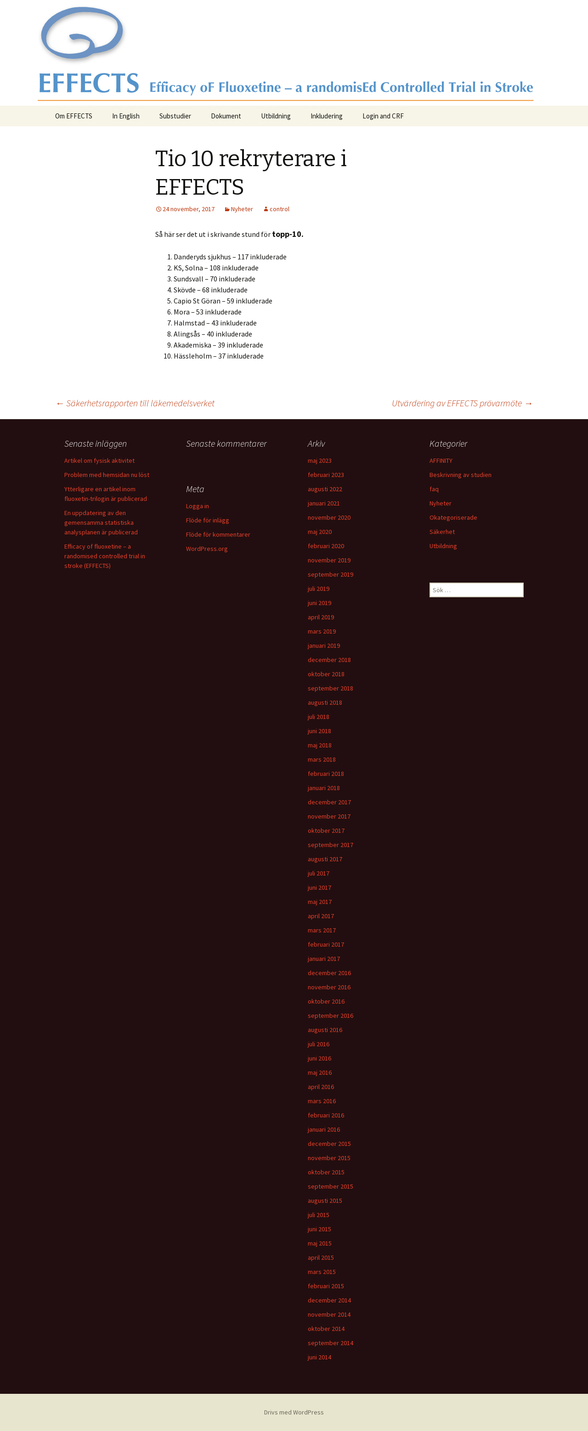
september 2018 (330, 688)
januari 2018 (324, 788)
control (279, 209)
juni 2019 (319, 603)
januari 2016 (324, 1129)
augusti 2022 (325, 489)
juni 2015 (319, 1229)
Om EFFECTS (73, 116)
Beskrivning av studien (461, 475)
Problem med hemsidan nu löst (106, 475)
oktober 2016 (326, 1001)
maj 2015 (320, 1243)
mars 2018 (322, 759)
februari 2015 (326, 1286)
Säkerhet (442, 532)
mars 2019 (322, 631)
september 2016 (330, 1015)
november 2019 (329, 560)
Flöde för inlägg (207, 520)
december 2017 (329, 802)
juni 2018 (319, 731)
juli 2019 (318, 588)
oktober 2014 (326, 1328)
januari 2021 (324, 503)
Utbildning (276, 116)
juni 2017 (319, 887)
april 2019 (321, 617)
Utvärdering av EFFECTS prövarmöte (462, 403)
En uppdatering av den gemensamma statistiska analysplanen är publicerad (101, 522)
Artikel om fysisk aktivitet (99, 460)
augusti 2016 (325, 1030)
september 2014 (330, 1343)
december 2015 (329, 1143)
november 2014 (329, 1314)
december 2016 (329, 973)
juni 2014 (319, 1357)
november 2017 (329, 816)
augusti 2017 (325, 859)
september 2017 (330, 845)
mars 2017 (322, 930)
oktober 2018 (326, 674)
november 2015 (329, 1158)
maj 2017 (320, 902)
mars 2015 (322, 1272)
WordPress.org (207, 548)
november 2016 (329, 987)
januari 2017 (324, 958)
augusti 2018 (325, 702)
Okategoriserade (453, 517)
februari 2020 (326, 546)
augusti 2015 (325, 1200)
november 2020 (329, 517)
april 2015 (321, 1257)
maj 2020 (320, 532)
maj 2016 (320, 1072)
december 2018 (329, 660)
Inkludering (327, 116)
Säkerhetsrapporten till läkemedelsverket (135, 403)
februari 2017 (326, 944)
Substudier (175, 116)
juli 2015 (318, 1215)
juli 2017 (318, 873)
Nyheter (242, 209)
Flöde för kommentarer (218, 534)
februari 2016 (326, 1115)
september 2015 (330, 1186)
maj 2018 (320, 745)
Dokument (226, 116)
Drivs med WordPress (294, 1412)
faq (434, 489)
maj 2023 (320, 460)
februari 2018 (326, 773)
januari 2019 (324, 645)
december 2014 (329, 1300)
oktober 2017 (326, 830)
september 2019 (330, 574)
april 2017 (321, 916)
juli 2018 (318, 717)
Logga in (197, 506)
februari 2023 (326, 475)
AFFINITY (441, 460)
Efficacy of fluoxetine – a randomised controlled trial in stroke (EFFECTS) (104, 556)
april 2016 (321, 1087)
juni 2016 (319, 1058)
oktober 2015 (326, 1172)
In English (126, 116)
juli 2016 (318, 1044)
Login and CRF (383, 116)
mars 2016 (322, 1101)
